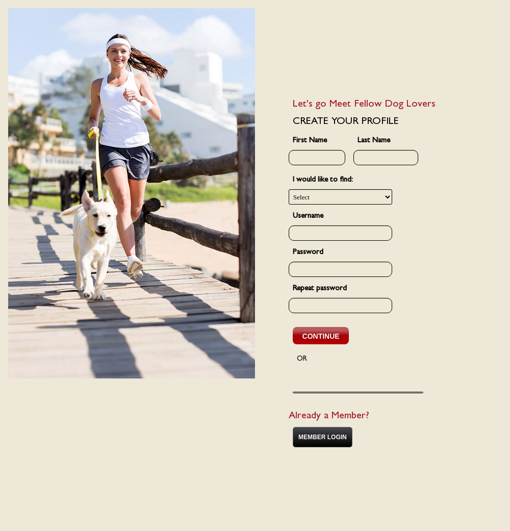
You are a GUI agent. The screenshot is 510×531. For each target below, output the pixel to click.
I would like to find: (323, 180)
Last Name (374, 141)
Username (308, 216)
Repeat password (320, 289)
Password (308, 253)
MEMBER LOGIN (322, 437)
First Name (310, 141)
